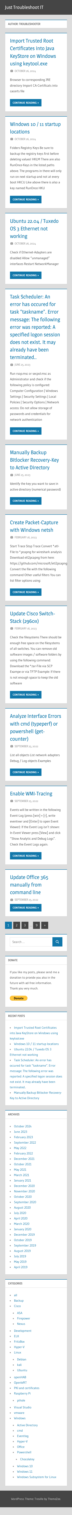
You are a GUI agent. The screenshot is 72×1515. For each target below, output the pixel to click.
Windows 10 (25, 1474)
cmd (20, 1438)
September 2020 (25, 1209)
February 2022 (23, 1161)
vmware (19, 1420)
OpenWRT (20, 1390)
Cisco (17, 1313)
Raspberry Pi (22, 1401)
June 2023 (20, 1139)
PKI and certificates (26, 1395)
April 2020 (20, 1226)
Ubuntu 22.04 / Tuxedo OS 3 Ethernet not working (35, 228)
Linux (17, 1360)
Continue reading (25, 102)
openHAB (20, 1385)
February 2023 (23, 1145)
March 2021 (21, 1182)
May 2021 (20, 1177)
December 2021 (24, 1166)
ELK (16, 1344)
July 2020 (20, 1220)
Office (21, 1454)
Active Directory (27, 1433)
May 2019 (20, 1269)
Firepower (23, 1326)
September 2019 (25, 1253)
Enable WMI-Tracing (32, 801)
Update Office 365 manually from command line (30, 892)
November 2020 (24, 1199)
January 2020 (22, 1237)
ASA (19, 1320)
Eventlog (23, 1443)
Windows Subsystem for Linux (36, 1484)
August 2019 (22, 1258)
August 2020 (22, 1215)
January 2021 (22, 1188)
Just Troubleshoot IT (24, 7)
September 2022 (25, 1150)
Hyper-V (19, 1354)
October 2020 (23, 1204)
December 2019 (24, 1242)
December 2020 (24, 1193)
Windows (20, 1426)
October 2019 (23, 1247)
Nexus (21, 1331)
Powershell (24, 1460)
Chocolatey (27, 1467)
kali (19, 1372)
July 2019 (20, 1264)
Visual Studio (22, 1415)
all (15, 1303)
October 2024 (23, 1134)
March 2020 (21, 1231)
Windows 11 (24, 1479)
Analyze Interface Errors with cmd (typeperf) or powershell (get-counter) (29, 731)
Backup (19, 1308)
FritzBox (19, 1349)
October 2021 (22, 1172)
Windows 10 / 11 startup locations (36, 1051)
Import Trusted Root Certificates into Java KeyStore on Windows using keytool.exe (34, 1040)
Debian (21, 1367)
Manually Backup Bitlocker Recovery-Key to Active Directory (35, 460)
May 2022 (20, 1155)
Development (22, 1338)
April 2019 (20, 1274)
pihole (21, 1408)
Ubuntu (22, 1378)
